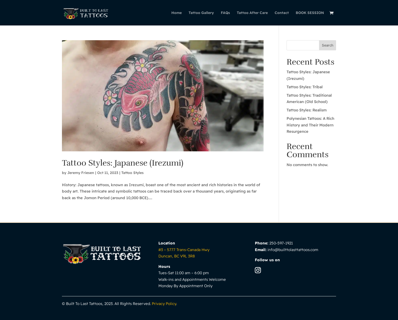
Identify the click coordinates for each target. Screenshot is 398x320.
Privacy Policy (164, 303)
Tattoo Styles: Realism (307, 110)
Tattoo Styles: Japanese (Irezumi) (122, 163)
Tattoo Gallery (201, 13)
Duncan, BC (176, 256)
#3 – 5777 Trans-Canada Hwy (183, 249)
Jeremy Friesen (80, 172)
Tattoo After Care (252, 13)
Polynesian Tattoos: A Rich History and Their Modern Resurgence (310, 125)
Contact (282, 13)
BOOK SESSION (310, 13)
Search (327, 45)
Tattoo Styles (132, 172)
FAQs (225, 13)
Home (176, 13)
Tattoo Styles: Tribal (305, 86)
